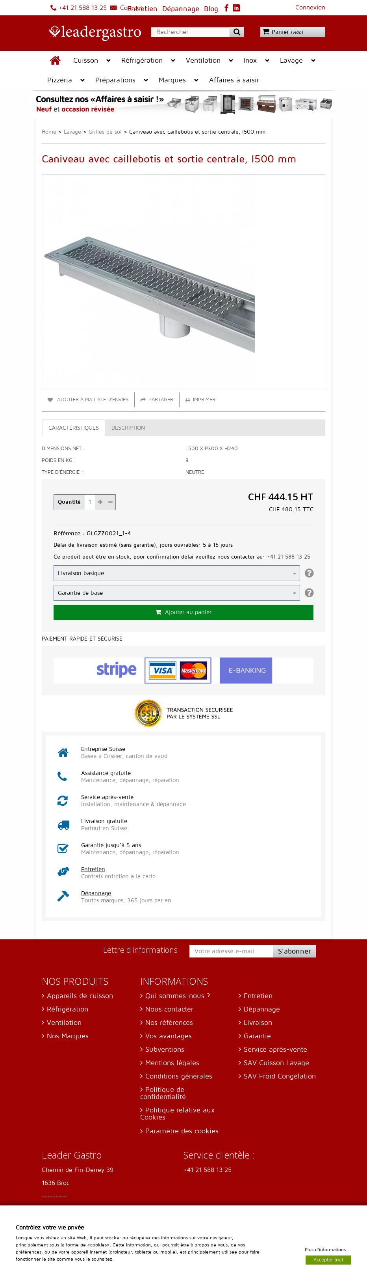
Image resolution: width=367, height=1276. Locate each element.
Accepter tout (328, 1259)
